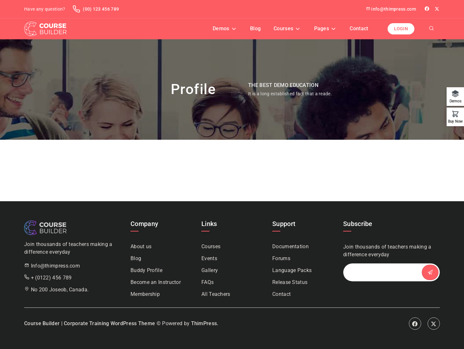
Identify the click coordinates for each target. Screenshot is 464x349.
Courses (283, 28)
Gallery (209, 270)
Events (209, 258)
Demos (221, 28)
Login (401, 28)
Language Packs (292, 270)
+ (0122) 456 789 (51, 278)
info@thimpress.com (391, 9)
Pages (321, 28)
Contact (359, 28)
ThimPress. (204, 323)
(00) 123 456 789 (95, 9)
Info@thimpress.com (55, 266)
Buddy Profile (146, 270)
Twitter (437, 8)
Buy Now (455, 121)
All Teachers (215, 294)
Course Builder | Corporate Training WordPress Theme (89, 323)
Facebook (415, 323)
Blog (255, 28)
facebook (427, 8)
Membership (145, 294)
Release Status (289, 282)
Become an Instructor (155, 282)
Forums (281, 258)
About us (140, 246)
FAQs (207, 282)
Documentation (290, 246)
